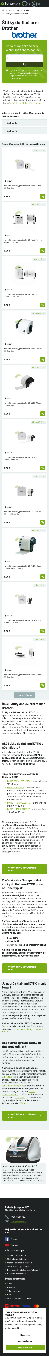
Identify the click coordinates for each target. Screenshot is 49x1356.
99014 (22, 1103)
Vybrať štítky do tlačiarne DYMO (22, 869)
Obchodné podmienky (16, 1259)
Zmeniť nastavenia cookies (19, 1298)
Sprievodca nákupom (16, 1255)
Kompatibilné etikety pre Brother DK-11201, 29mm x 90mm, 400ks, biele (22, 513)
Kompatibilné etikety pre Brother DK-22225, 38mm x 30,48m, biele (23, 350)
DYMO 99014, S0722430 (19, 781)
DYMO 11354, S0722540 (18, 802)
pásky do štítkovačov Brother (27, 102)
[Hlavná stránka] (10, 4)
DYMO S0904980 (15, 787)
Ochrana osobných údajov (18, 1266)
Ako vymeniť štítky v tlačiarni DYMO (20, 1166)
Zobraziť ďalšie (24, 695)
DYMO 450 (20, 1097)
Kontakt (10, 1294)
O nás (9, 1283)
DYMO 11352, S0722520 (18, 809)
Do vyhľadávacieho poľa (17, 1084)
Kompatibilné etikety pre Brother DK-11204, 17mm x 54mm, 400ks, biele (22, 621)
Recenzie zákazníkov (16, 1273)
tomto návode (15, 78)
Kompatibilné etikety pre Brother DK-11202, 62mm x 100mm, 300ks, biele (23, 458)
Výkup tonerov (13, 1291)
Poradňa (11, 1287)
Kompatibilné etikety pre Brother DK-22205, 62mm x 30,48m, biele (23, 187)
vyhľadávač (8, 1076)
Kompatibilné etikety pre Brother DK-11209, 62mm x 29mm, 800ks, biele (23, 241)
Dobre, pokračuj (25, 1347)
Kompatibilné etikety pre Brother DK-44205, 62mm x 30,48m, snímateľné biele (23, 567)
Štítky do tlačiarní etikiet (19, 10)
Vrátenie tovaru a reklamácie (19, 1262)
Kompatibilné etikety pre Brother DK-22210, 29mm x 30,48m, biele (23, 676)
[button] (29, 4)
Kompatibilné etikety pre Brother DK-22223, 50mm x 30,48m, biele (23, 404)
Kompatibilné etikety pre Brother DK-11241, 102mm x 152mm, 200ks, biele (23, 295)
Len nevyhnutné (25, 1341)
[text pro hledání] (24, 58)
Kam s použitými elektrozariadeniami (23, 1270)
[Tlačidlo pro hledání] (24, 64)
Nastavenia (25, 1335)
